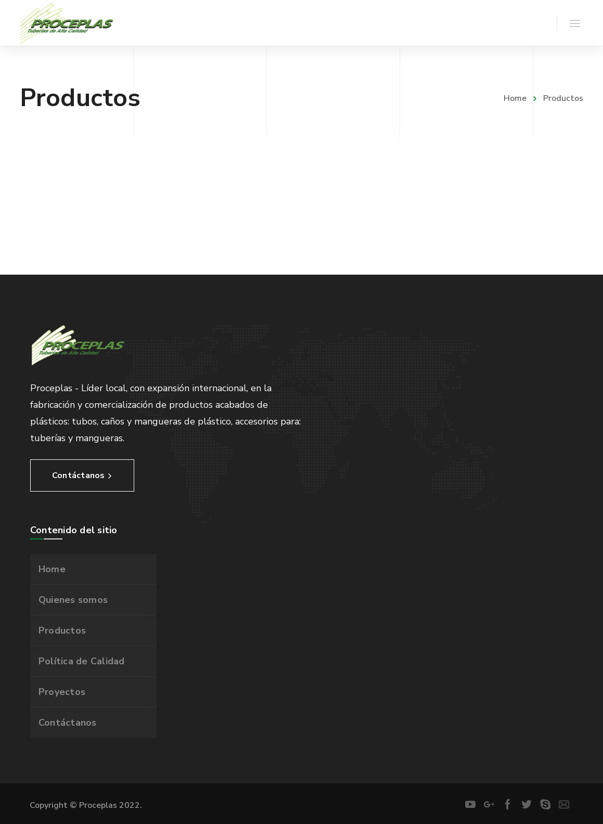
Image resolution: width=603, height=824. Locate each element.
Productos (62, 630)
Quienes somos (73, 600)
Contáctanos (68, 722)
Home (515, 98)
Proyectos (62, 692)
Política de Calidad (82, 661)
